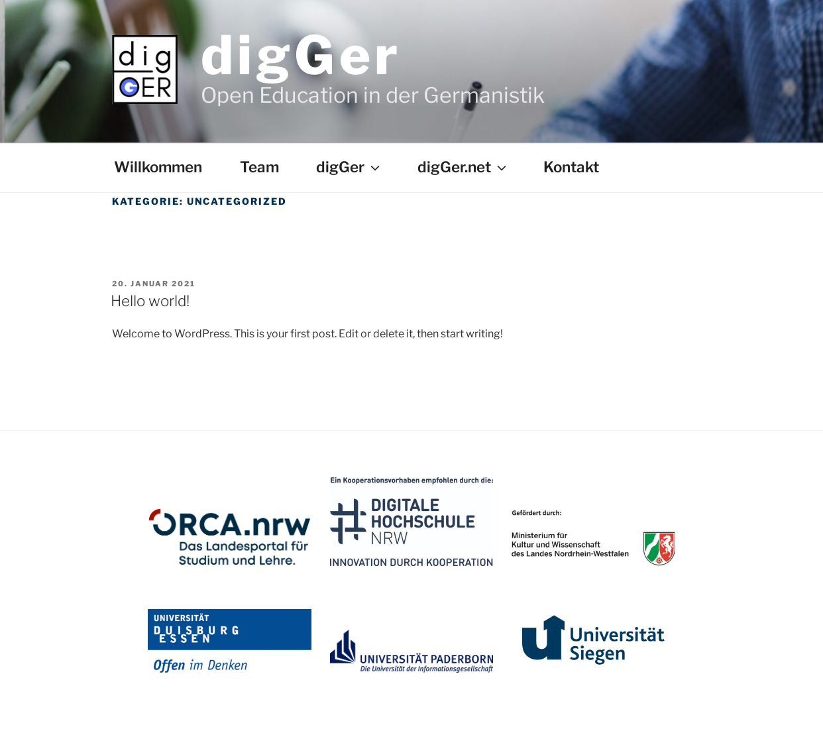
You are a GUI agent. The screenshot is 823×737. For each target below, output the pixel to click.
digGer (301, 55)
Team (259, 167)
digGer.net (463, 167)
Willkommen (158, 167)
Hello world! (150, 301)
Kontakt (571, 167)
